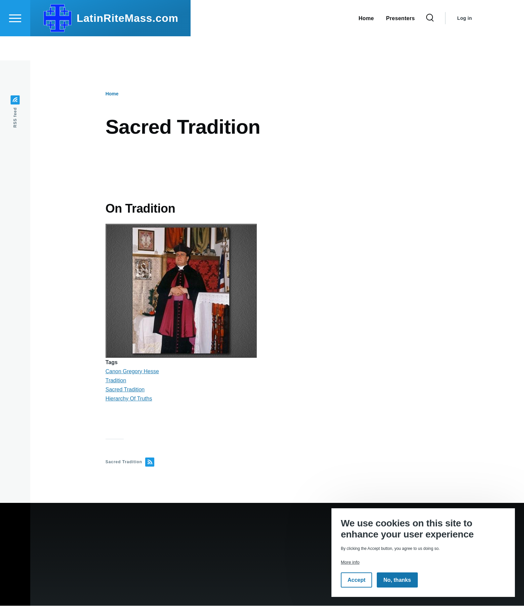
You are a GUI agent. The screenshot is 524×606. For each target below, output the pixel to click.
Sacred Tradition (125, 390)
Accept (356, 580)
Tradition (116, 381)
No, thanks (397, 580)
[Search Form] (430, 42)
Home (112, 94)
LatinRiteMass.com (127, 42)
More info (350, 562)
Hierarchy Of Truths (129, 399)
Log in (464, 42)
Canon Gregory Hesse (132, 372)
